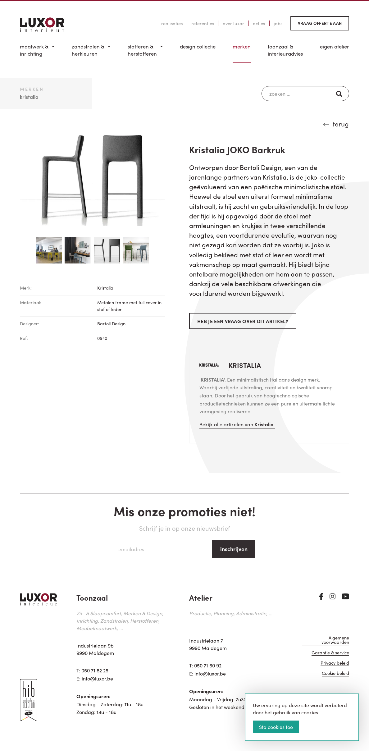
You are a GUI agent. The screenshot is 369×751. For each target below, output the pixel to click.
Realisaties (172, 23)
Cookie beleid (335, 674)
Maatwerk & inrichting (34, 50)
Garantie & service (330, 653)
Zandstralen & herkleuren (88, 50)
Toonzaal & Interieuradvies (285, 50)
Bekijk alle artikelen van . (237, 424)
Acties (259, 23)
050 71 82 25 (94, 670)
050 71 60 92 (207, 665)
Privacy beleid (335, 664)
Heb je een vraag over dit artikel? (242, 321)
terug (341, 123)
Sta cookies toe (276, 726)
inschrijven (234, 549)
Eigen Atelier (334, 46)
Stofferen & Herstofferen (142, 50)
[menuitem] (37, 53)
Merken (242, 46)
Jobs (278, 23)
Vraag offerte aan (320, 23)
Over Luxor (233, 23)
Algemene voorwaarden (335, 641)
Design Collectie (198, 46)
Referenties (202, 23)
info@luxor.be (97, 678)
